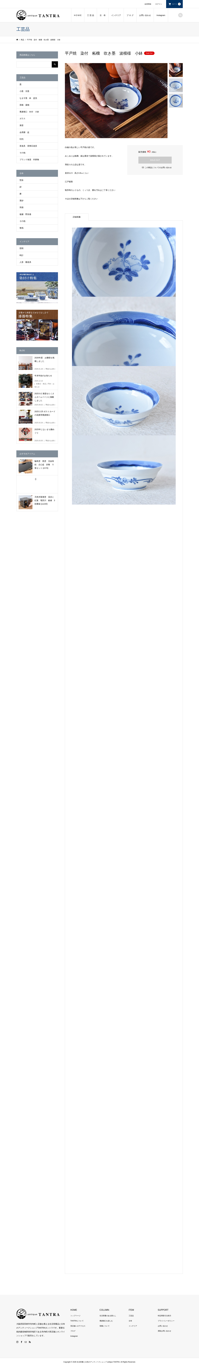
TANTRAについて (77, 1321)
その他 (22, 153)
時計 (21, 255)
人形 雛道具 (25, 262)
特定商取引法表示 (164, 1316)
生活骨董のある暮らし (108, 1316)
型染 (21, 180)
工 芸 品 (90, 15)
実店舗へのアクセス (77, 1326)
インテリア (116, 15)
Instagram (161, 15)
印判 (21, 139)
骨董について (105, 1326)
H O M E (78, 15)
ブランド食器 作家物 (29, 159)
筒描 (21, 207)
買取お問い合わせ (164, 1331)
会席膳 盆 (24, 132)
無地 (21, 228)
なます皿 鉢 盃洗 (28, 98)
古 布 (103, 15)
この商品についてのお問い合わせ (158, 167)
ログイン (158, 4)
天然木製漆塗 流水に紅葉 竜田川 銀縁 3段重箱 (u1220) (45, 500)
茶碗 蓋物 (24, 105)
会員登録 (148, 4)
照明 (21, 248)
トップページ (75, 1316)
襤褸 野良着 (25, 214)
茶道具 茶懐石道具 (28, 146)
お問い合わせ (145, 15)
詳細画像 (77, 217)
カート (176, 4)
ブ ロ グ (130, 15)
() (35, 479)
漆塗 (21, 125)
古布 (130, 1321)
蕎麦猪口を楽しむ (106, 1321)
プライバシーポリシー (166, 1321)
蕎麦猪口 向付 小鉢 (29, 112)
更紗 (21, 200)
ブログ (72, 1331)
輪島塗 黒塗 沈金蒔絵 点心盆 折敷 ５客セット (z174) (44, 464)
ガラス (22, 118)
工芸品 (131, 1316)
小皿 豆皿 (24, 91)
